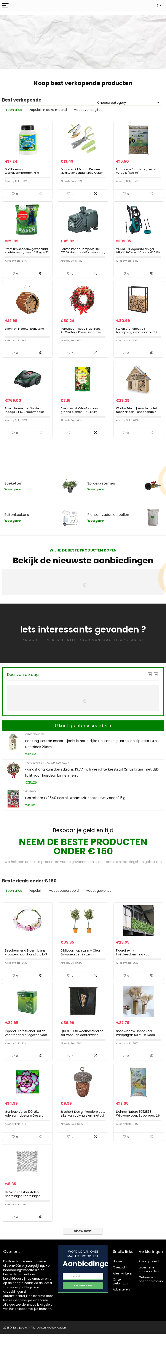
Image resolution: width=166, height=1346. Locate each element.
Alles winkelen (123, 1285)
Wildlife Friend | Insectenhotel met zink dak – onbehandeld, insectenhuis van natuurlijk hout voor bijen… (138, 419)
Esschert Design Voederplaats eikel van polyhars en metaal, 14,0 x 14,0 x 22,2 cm (83, 1126)
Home (117, 1273)
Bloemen (30, 797)
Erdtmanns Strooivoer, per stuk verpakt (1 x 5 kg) (137, 172)
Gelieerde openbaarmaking (152, 1291)
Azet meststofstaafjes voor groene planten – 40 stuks (79, 416)
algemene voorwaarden (149, 1281)
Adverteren (121, 1301)
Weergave (12, 495)
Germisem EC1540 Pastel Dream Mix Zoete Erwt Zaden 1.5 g (75, 803)
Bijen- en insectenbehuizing (24, 333)
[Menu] (5, 6)
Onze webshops (120, 1293)
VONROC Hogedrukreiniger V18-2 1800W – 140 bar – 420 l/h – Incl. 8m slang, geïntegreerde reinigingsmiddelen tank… (138, 257)
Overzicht (120, 1279)
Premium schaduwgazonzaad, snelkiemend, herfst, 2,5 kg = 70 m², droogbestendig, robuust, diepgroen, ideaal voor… (27, 257)
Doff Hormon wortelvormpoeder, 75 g (22, 172)
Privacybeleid (149, 1273)
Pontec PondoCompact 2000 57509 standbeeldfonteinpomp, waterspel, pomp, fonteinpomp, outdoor (83, 257)
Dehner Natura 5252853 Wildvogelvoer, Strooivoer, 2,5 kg (138, 1126)
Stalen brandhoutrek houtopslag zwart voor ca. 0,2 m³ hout (137, 336)
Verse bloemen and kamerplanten (47, 769)
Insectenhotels (35, 740)
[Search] (159, 6)
